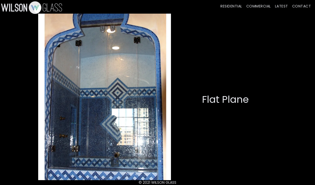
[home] (31, 7)
